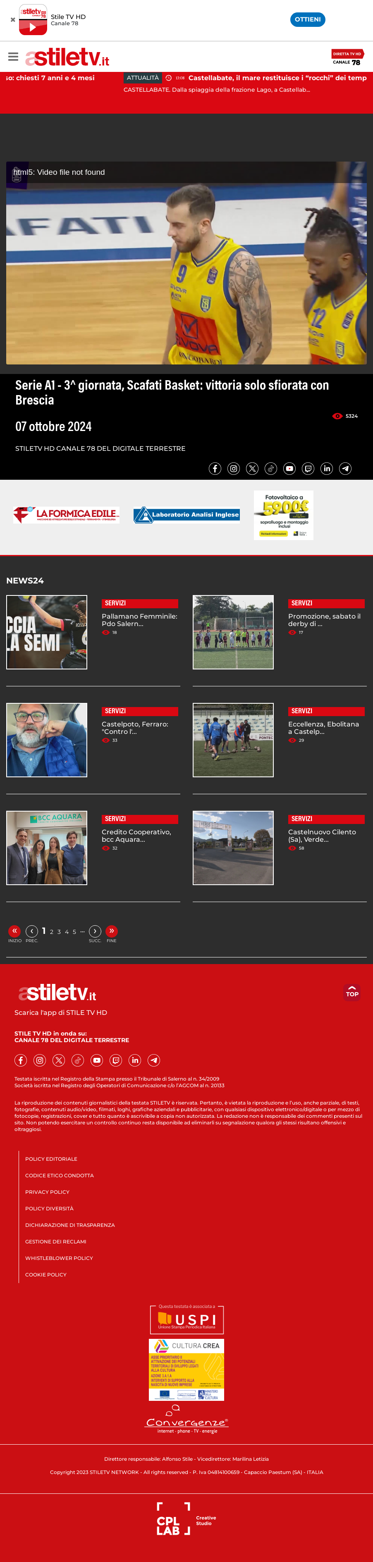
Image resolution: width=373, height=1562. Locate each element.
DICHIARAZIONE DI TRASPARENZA (70, 1225)
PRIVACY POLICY (47, 1192)
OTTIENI (308, 19)
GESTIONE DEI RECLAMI (55, 1241)
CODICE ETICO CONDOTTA (59, 1175)
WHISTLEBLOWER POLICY (59, 1258)
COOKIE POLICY (46, 1275)
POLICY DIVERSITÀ (49, 1208)
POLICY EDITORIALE (51, 1159)
